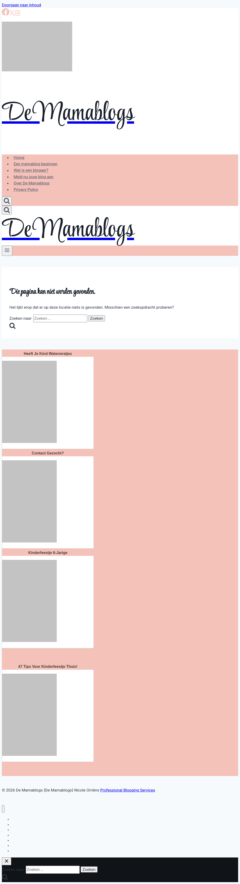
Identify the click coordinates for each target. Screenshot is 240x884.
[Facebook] (5, 14)
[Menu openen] (7, 251)
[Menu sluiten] (3, 809)
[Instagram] (17, 14)
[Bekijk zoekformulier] (7, 201)
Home (19, 157)
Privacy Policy (26, 189)
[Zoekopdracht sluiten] (6, 861)
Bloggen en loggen (24, 819)
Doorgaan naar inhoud (21, 5)
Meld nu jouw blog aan (33, 176)
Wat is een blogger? (31, 170)
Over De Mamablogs (31, 183)
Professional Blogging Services (127, 790)
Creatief (17, 851)
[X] (12, 14)
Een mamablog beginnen (35, 163)
